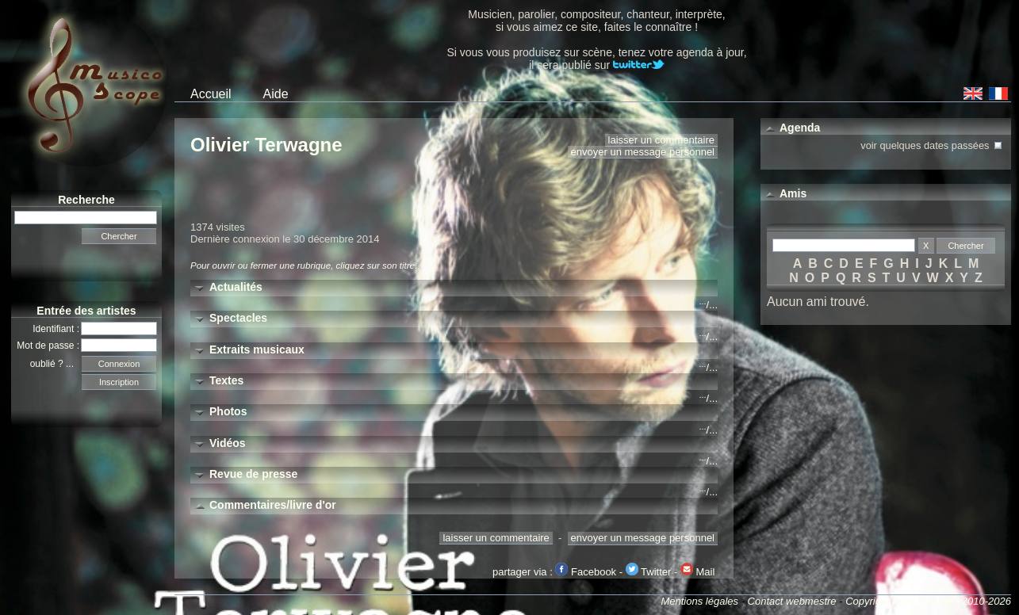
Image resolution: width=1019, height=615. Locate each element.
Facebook (585, 572)
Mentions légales (699, 601)
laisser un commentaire (661, 140)
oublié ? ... (56, 363)
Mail (697, 572)
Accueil (211, 94)
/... (708, 305)
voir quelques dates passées (932, 143)
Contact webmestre (792, 601)
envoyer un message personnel (642, 152)
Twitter (649, 572)
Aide (276, 94)
